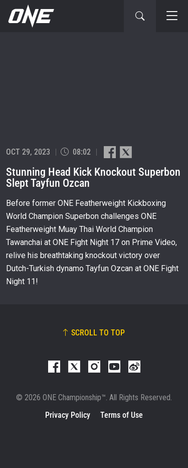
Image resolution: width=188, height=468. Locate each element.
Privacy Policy (67, 415)
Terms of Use (121, 415)
